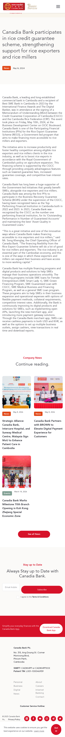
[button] (58, 6)
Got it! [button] (56, 729)
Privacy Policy (14, 719)
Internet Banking (40, 691)
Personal (18, 682)
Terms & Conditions (40, 597)
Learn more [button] (39, 731)
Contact (40, 696)
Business (18, 686)
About (39, 682)
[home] (14, 6)
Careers (40, 686)
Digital (17, 689)
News (16, 693)
